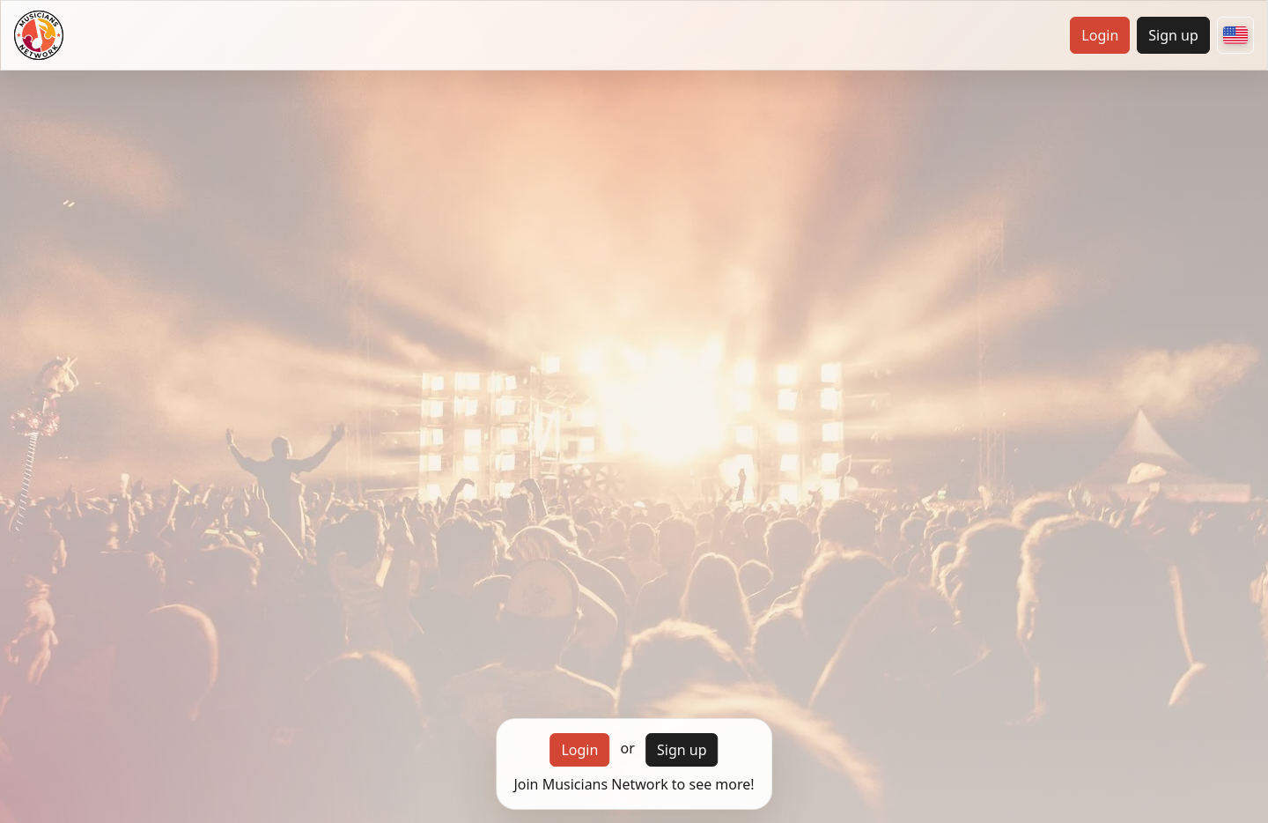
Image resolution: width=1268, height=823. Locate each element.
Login (1099, 35)
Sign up (1173, 35)
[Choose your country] (1235, 35)
